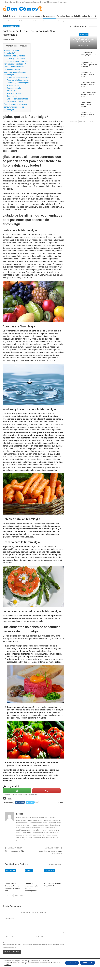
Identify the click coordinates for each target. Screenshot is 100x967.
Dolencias (13, 16)
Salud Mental (10, 870)
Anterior (9, 895)
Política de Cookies (9, 961)
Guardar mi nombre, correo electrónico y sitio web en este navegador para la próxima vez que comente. (33, 946)
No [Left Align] (46, 790)
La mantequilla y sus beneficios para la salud (88, 94)
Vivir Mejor (83, 34)
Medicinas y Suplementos (29, 16)
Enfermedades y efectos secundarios (11, 26)
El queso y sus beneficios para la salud (87, 75)
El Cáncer (28, 870)
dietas (9, 798)
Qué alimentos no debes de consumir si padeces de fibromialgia (15, 107)
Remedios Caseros (65, 16)
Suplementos (49, 870)
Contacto (94, 961)
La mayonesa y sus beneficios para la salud (88, 84)
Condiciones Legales (22, 961)
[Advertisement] (51, 59)
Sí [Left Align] (17, 790)
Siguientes (19, 895)
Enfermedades (49, 16)
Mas (76, 16)
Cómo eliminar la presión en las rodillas (87, 104)
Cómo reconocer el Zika (14, 851)
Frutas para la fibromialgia (18, 77)
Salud (5, 16)
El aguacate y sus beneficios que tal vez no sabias (89, 65)
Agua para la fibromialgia (17, 80)
